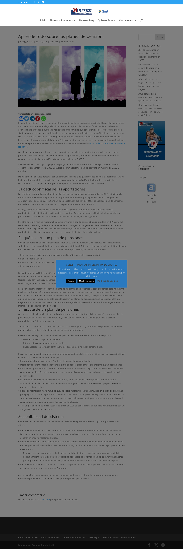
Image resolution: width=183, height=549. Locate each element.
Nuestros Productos (61, 20)
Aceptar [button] (71, 281)
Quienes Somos (106, 20)
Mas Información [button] (86, 281)
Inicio (43, 20)
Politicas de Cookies (107, 280)
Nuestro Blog (86, 20)
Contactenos (126, 20)
